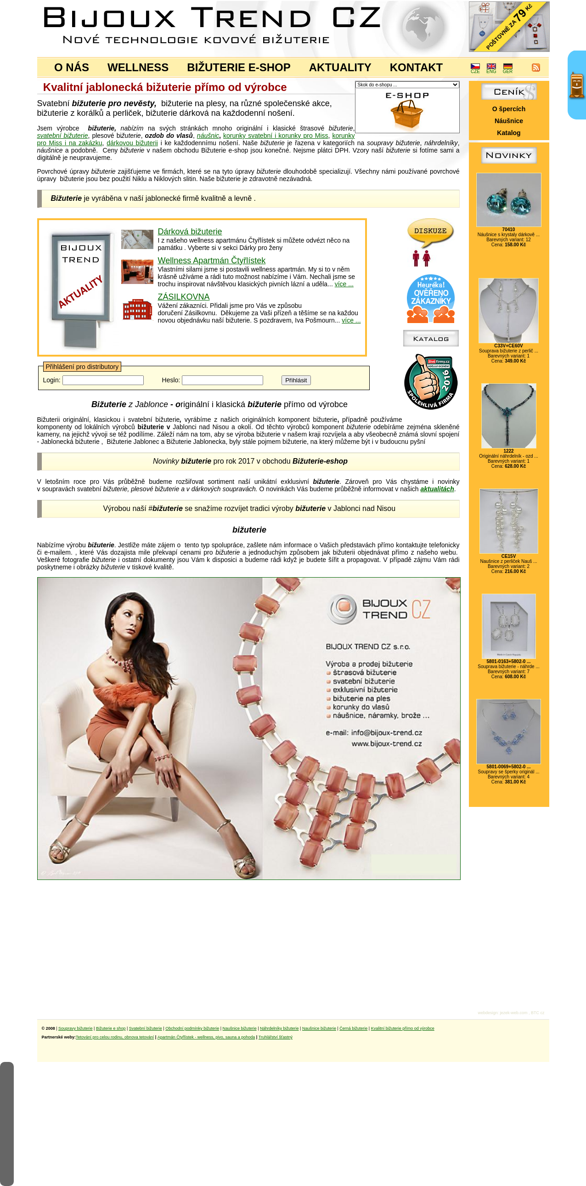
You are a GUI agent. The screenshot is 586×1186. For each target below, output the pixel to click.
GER (508, 69)
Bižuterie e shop (111, 1028)
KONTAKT (416, 67)
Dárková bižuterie (190, 231)
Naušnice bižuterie (240, 1028)
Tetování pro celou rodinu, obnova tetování (115, 1037)
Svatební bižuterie (145, 1028)
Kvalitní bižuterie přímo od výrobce (402, 1028)
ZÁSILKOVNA (184, 296)
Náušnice (509, 121)
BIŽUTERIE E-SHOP (238, 67)
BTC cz (538, 1012)
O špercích (508, 109)
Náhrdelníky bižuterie (279, 1028)
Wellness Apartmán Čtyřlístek (212, 260)
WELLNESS (138, 67)
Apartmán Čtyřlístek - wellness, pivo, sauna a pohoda (206, 1037)
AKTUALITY (340, 67)
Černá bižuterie (353, 1028)
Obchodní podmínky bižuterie (192, 1028)
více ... (344, 284)
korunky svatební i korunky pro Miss (275, 135)
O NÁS (71, 67)
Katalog (508, 132)
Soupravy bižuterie (75, 1028)
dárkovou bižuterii (132, 143)
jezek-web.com (513, 1012)
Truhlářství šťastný (276, 1037)
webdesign (487, 1012)
